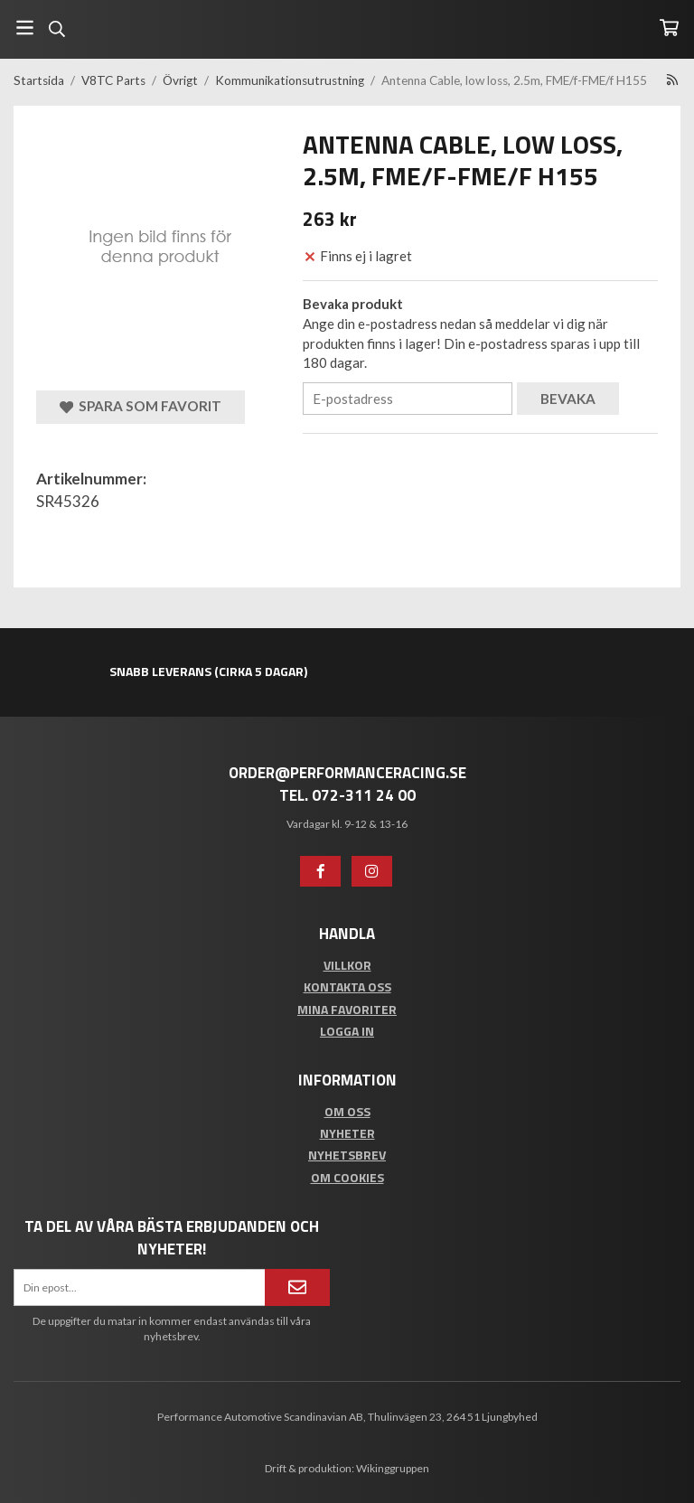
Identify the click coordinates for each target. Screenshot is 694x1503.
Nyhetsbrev (347, 1154)
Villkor (347, 964)
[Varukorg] (669, 27)
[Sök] (56, 29)
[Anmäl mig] (297, 1287)
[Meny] (25, 27)
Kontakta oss (347, 986)
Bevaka (568, 398)
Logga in (347, 1030)
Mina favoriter (347, 1009)
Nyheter (347, 1132)
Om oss (347, 1111)
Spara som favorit (140, 406)
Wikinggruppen (392, 1468)
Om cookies (347, 1177)
